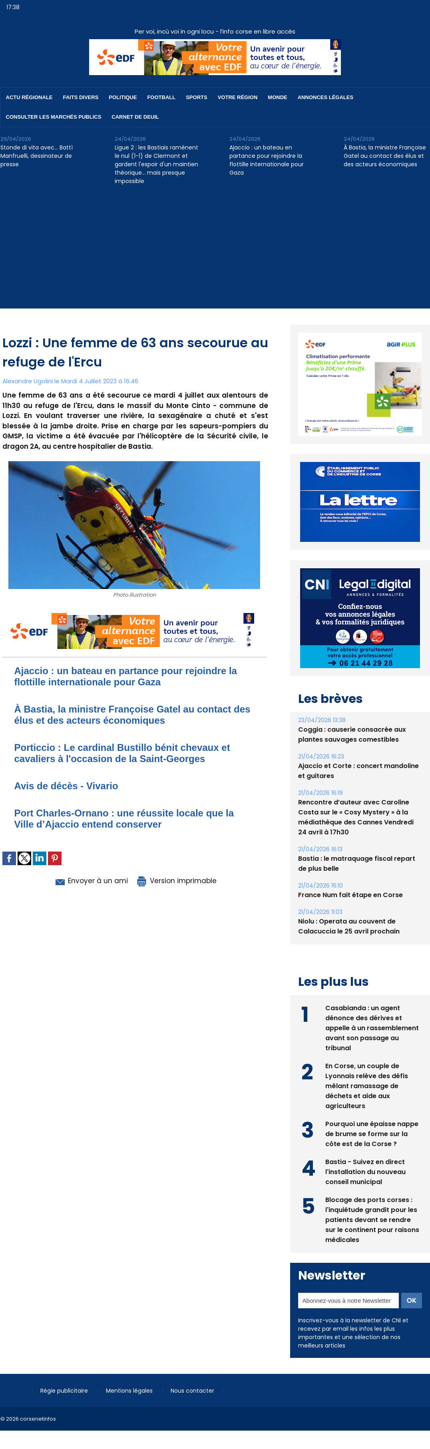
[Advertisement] (215, 253)
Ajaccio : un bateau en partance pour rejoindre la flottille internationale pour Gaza (266, 160)
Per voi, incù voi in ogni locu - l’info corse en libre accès (215, 31)
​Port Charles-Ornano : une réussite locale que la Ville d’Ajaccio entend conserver (124, 819)
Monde (277, 97)
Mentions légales (130, 1372)
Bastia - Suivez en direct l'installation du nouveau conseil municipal (365, 1153)
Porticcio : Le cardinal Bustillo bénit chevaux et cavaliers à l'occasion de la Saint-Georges (122, 753)
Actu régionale (29, 97)
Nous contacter (192, 1372)
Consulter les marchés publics (54, 117)
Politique (123, 97)
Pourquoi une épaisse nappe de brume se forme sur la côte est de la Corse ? (371, 1115)
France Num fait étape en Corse (350, 876)
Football (161, 97)
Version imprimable (176, 881)
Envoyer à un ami (91, 881)
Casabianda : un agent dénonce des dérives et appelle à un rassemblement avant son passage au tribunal (372, 1009)
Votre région (238, 97)
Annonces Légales (325, 97)
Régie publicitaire (65, 1372)
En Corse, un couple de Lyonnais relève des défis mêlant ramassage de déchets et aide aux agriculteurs (366, 1067)
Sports (196, 97)
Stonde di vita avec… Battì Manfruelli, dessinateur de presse (36, 155)
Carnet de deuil (135, 117)
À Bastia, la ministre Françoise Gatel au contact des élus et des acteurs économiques (385, 155)
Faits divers (81, 97)
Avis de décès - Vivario (66, 785)
